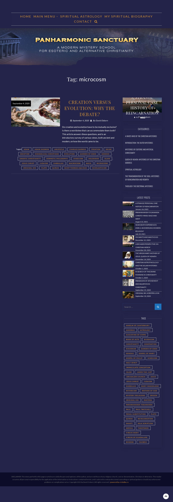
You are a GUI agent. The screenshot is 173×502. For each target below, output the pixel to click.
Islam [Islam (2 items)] (129, 372)
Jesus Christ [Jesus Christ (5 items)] (132, 381)
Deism (109, 149)
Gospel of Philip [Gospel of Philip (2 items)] (134, 358)
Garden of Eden (88, 154)
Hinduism (78, 158)
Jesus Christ (28, 163)
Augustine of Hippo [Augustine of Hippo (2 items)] (136, 335)
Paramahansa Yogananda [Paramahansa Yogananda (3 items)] (139, 405)
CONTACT (83, 21)
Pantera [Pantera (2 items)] (148, 400)
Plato (44, 168)
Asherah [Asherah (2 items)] (130, 330)
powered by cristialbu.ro (119, 482)
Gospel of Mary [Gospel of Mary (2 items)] (147, 353)
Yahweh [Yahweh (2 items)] (143, 442)
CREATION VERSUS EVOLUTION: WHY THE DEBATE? (89, 108)
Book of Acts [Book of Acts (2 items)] (132, 339)
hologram (93, 158)
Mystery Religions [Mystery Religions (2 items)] (135, 395)
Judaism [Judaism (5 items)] (148, 381)
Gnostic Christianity (30, 158)
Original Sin (29, 168)
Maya (88, 163)
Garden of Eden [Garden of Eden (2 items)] (149, 349)
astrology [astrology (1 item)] (145, 330)
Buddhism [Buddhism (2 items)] (149, 339)
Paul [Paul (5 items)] (128, 409)
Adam (26, 149)
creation (95, 149)
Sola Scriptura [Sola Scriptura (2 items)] (145, 423)
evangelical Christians (47, 154)
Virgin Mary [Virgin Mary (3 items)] (132, 433)
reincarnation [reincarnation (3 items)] (145, 419)
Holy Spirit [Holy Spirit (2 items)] (131, 363)
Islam (107, 158)
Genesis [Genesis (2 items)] (130, 353)
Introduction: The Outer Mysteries (139, 142)
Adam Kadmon (42, 149)
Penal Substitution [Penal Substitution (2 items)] (136, 414)
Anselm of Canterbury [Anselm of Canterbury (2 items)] (138, 325)
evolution (69, 154)
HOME (25, 16)
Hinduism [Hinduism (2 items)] (152, 358)
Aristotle (59, 149)
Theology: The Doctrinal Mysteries (139, 186)
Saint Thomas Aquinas (75, 168)
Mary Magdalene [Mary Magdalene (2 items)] (150, 386)
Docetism (24, 154)
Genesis (105, 154)
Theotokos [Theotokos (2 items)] (143, 428)
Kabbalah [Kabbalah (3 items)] (131, 386)
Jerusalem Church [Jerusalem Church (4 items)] (135, 377)
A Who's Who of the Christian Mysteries (141, 136)
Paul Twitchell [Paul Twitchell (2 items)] (143, 409)
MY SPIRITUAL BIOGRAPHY (129, 16)
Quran (55, 168)
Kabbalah (58, 163)
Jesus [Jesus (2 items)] (153, 377)
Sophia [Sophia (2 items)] (129, 428)
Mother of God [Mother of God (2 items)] (149, 391)
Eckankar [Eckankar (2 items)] (131, 349)
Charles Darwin (77, 149)
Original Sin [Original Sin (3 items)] (132, 400)
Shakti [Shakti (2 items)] (129, 423)
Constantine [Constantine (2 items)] (150, 344)
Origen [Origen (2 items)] (153, 395)
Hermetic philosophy (57, 158)
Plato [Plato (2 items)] (153, 414)
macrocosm (75, 163)
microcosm (102, 163)
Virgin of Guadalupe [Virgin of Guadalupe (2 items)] (136, 437)
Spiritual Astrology (81, 16)
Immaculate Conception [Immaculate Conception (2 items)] (138, 367)
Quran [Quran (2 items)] (129, 419)
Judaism (44, 163)
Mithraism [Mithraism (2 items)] (131, 391)
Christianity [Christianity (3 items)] (132, 344)
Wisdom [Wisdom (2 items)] (130, 442)
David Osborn (102, 120)
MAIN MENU (44, 16)
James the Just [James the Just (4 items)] (144, 372)
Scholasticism (99, 168)
